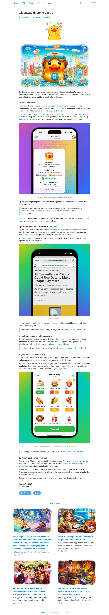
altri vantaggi (60, 111)
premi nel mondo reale (62, 114)
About (43, 612)
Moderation (47, 3)
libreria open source (70, 330)
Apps (31, 3)
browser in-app (25, 238)
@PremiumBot (80, 218)
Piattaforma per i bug (53, 344)
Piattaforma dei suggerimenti (75, 348)
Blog (49, 612)
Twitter (91, 3)
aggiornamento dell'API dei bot (74, 452)
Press (54, 612)
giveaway (60, 106)
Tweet (37, 493)
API (38, 3)
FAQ (23, 3)
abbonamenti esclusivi (27, 119)
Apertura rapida (56, 230)
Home (16, 3)
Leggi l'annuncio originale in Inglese (36, 17)
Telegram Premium (43, 114)
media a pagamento (77, 117)
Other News (54, 503)
